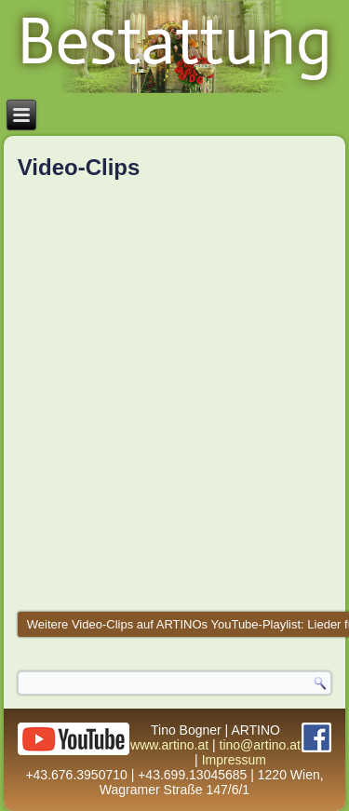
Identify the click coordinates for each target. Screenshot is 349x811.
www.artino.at (169, 744)
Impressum (234, 759)
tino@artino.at (260, 744)
